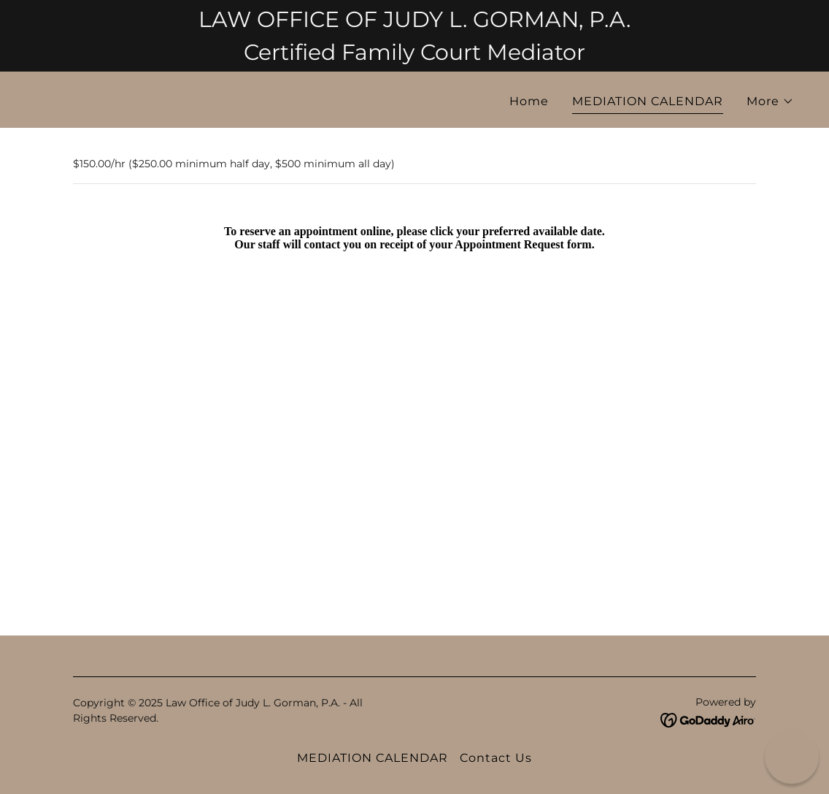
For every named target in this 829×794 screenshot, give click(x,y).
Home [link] (529, 101)
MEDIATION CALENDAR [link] (647, 101)
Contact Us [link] (496, 758)
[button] (770, 101)
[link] (219, 100)
